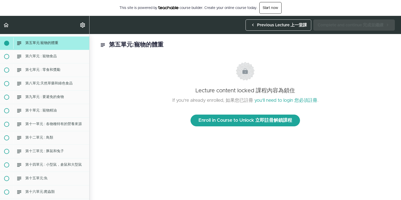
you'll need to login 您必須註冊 (285, 100)
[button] (6, 25)
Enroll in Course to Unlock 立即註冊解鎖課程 (245, 120)
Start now (270, 8)
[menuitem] (82, 25)
